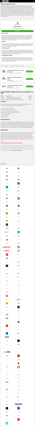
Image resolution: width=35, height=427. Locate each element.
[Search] (33, 1)
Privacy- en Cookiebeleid (15, 414)
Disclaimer (13, 413)
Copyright (13, 415)
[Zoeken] (33, 415)
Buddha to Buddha (17, 11)
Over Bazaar (14, 416)
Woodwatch (20, 150)
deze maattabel (18, 122)
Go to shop (17, 31)
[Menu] (1, 1)
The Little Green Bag (14, 150)
